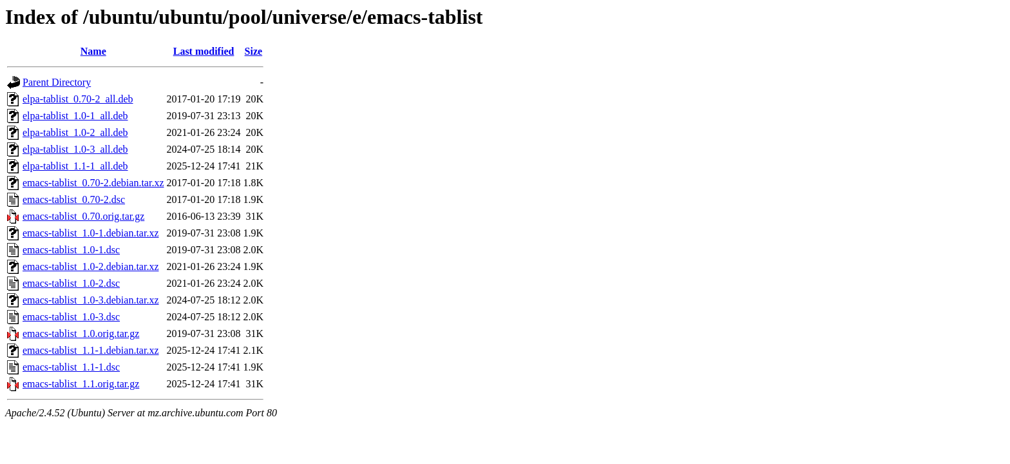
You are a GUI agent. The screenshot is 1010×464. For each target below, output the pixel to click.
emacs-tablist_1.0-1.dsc (71, 249)
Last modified (203, 51)
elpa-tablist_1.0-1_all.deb (75, 115)
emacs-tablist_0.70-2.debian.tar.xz (93, 182)
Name (93, 51)
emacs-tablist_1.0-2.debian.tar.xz (90, 266)
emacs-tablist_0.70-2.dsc (74, 199)
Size (254, 51)
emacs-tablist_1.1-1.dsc (71, 367)
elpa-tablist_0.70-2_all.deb (78, 98)
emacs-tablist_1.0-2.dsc (71, 283)
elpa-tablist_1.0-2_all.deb (75, 132)
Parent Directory (57, 82)
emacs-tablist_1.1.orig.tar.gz (81, 383)
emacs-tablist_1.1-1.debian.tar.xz (90, 350)
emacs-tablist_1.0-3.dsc (71, 316)
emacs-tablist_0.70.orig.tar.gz (83, 216)
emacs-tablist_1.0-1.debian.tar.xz (90, 232)
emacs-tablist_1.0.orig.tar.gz (81, 333)
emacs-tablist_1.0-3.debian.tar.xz (90, 300)
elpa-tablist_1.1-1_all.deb (75, 165)
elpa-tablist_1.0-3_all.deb (75, 149)
